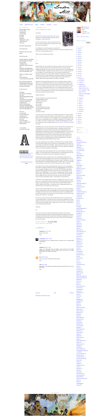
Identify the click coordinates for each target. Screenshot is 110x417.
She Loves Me (79, 325)
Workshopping (79, 383)
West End (78, 371)
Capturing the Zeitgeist (80, 183)
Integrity (78, 241)
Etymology (78, 213)
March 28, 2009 (45, 257)
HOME (21, 24)
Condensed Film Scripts (80, 191)
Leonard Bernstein (79, 264)
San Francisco (79, 319)
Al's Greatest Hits (79, 150)
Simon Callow (79, 332)
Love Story (78, 269)
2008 (79, 117)
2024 (79, 52)
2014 (79, 71)
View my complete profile (82, 36)
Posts (78, 129)
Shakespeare (78, 324)
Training (78, 363)
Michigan (78, 279)
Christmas (78, 190)
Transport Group (79, 365)
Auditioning (49, 223)
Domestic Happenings (80, 208)
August (80, 98)
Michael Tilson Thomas (80, 277)
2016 (79, 67)
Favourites (78, 218)
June (80, 101)
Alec (77, 152)
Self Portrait (78, 322)
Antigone (78, 157)
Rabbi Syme (78, 309)
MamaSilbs (78, 271)
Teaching (78, 345)
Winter (77, 380)
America (78, 153)
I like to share (79, 233)
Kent (77, 256)
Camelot (78, 181)
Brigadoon (78, 177)
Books (77, 173)
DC (77, 203)
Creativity (78, 196)
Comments (79, 132)
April (80, 105)
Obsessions (78, 291)
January (80, 111)
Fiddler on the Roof (80, 219)
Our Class (78, 296)
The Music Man (79, 355)
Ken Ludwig (78, 253)
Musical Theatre (79, 286)
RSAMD (78, 314)
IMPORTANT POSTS (29, 24)
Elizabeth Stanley (79, 211)
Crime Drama (79, 198)
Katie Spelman (79, 251)
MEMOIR (42, 24)
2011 (79, 77)
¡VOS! (77, 138)
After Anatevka (79, 148)
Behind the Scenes (79, 168)
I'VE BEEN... (49, 24)
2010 (79, 113)
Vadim (77, 370)
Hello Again (78, 229)
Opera (77, 294)
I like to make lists (79, 231)
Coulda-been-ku (79, 193)
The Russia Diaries (80, 356)
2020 (79, 60)
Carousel (78, 185)
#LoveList (78, 140)
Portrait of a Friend (80, 307)
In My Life (78, 236)
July (80, 99)
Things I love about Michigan (84, 93)
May (80, 103)
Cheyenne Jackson (79, 186)
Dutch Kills (78, 210)
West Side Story (79, 373)
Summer (78, 342)
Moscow (78, 281)
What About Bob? (79, 375)
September (81, 84)
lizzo (40, 257)
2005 (79, 123)
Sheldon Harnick (79, 329)
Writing (77, 385)
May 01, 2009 (44, 264)
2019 (79, 62)
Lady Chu (78, 262)
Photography (78, 301)
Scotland (78, 320)
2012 (79, 75)
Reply (40, 234)
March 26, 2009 (48, 231)
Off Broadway (79, 292)
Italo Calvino (78, 246)
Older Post (72, 292)
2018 (79, 63)
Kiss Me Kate (79, 258)
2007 (79, 119)
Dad (77, 200)
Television (78, 347)
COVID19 (78, 195)
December (81, 78)
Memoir (77, 274)
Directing (78, 206)
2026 (79, 48)
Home (55, 292)
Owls (77, 297)
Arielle (77, 158)
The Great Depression (80, 353)
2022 (79, 56)
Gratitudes (78, 226)
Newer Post (38, 292)
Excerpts (78, 215)
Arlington (78, 160)
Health (77, 228)
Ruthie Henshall (79, 317)
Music (77, 284)
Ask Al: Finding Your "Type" (43, 29)
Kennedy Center (79, 254)
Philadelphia (78, 299)
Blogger (26, 163)
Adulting (78, 147)
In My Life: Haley (82, 86)
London (77, 267)
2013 (79, 73)
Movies (77, 282)
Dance (77, 201)
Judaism (77, 249)
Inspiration (78, 239)
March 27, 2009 (49, 238)
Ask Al (44, 223)
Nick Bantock (79, 289)
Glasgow (78, 224)
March (80, 107)
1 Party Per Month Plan (80, 142)
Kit (77, 259)
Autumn (77, 167)
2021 (79, 58)
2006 (79, 121)
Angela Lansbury (79, 155)
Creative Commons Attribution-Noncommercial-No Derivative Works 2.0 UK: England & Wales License (26, 156)
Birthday (78, 170)
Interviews (78, 244)
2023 (79, 54)
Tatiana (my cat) (79, 344)
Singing (77, 334)
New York (78, 287)
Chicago (78, 188)
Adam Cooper (79, 145)
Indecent (78, 238)
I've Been (78, 234)
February (81, 109)
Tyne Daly (78, 368)
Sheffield (78, 327)
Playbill (77, 302)
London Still (30, 153)
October (80, 82)
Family (77, 216)
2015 (79, 69)
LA (77, 261)
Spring (77, 339)
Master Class (78, 272)
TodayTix (78, 361)
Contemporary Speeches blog (47, 36)
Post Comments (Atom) (45, 295)
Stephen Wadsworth (80, 340)
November (81, 80)
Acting (41, 223)
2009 (79, 115)
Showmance (78, 330)
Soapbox (78, 335)
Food (77, 221)
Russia (77, 315)
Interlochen (78, 243)
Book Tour (78, 172)
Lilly (77, 266)
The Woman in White (80, 358)
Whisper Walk (79, 376)
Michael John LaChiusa (80, 276)
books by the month (80, 175)
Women (77, 381)
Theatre (77, 360)
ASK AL (55, 24)
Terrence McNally (79, 348)
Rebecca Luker (79, 310)
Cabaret (77, 180)
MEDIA (36, 24)
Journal (77, 248)
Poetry (77, 304)
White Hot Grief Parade (80, 378)
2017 (79, 65)
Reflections (78, 312)
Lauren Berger (42, 238)
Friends (77, 223)
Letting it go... (81, 95)
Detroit (77, 205)
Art (77, 162)
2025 (79, 50)
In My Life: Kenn (82, 91)
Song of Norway (79, 337)
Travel (77, 366)
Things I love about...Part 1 (84, 88)
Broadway (78, 178)
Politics (77, 305)
